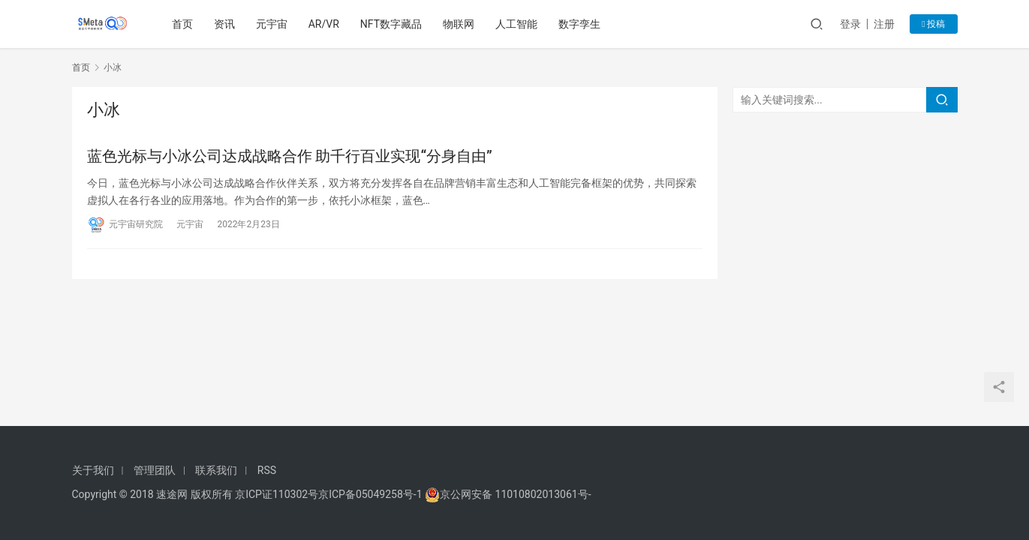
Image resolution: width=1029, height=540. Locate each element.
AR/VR (324, 24)
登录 (850, 24)
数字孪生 (581, 24)
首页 (183, 24)
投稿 (933, 24)
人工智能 (518, 24)
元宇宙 (272, 24)
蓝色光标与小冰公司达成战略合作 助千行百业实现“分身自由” (289, 156)
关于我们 (93, 470)
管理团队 (155, 470)
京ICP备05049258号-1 (371, 494)
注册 (884, 24)
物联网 (460, 24)
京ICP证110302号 (276, 494)
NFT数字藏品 (392, 24)
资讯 (225, 24)
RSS (266, 470)
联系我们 (216, 470)
